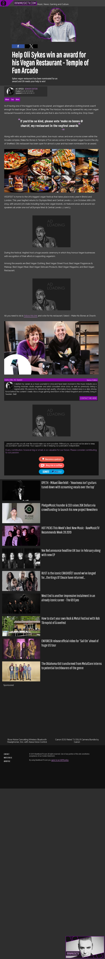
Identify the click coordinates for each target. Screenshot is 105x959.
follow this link (30, 316)
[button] (18, 46)
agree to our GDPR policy (59, 760)
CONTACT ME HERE (88, 398)
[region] (51, 231)
